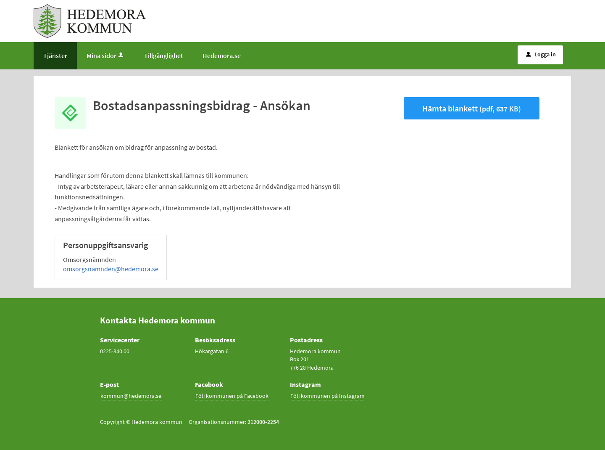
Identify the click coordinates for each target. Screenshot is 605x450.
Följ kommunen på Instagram (327, 396)
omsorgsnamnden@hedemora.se (110, 269)
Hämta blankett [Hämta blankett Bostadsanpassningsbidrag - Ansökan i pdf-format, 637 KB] (471, 108)
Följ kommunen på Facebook (231, 396)
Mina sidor (106, 55)
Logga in (541, 54)
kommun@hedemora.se (130, 396)
